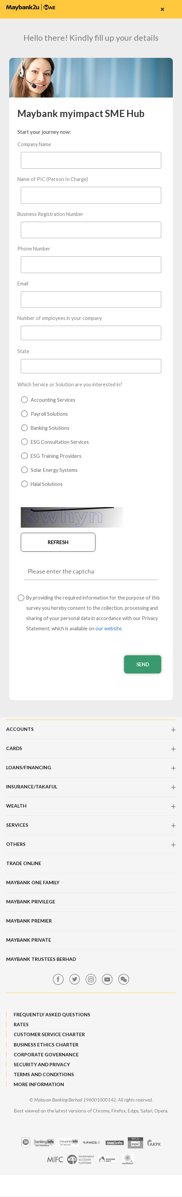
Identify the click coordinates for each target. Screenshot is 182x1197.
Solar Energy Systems (49, 470)
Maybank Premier (29, 922)
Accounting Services (48, 399)
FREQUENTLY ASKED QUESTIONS (52, 1015)
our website (108, 629)
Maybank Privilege (30, 902)
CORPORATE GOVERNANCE (46, 1055)
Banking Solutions (45, 428)
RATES (21, 1026)
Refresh (49, 542)
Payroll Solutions (44, 413)
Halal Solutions (42, 484)
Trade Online (23, 864)
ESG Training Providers (51, 456)
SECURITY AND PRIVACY (42, 1065)
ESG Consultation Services (55, 442)
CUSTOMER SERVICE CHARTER (49, 1036)
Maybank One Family (32, 883)
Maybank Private (28, 941)
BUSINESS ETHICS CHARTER (46, 1045)
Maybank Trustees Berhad (41, 960)
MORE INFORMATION (39, 1085)
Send (137, 665)
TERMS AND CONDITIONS (44, 1075)
